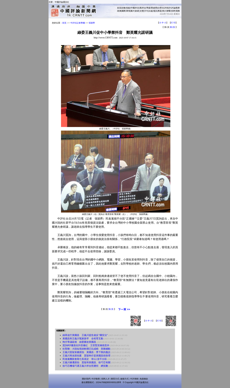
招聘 (173, 11)
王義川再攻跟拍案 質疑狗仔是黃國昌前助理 (86, 355)
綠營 (155, 8)
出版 (151, 11)
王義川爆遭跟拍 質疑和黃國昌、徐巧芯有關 (86, 362)
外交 (137, 8)
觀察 (178, 8)
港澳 (119, 11)
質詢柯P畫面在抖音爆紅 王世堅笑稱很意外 (86, 345)
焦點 (128, 8)
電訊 (155, 11)
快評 (169, 8)
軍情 (128, 11)
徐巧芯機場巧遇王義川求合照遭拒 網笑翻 (85, 366)
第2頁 (172, 27)
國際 (123, 11)
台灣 (146, 8)
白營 (160, 8)
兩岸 (142, 8)
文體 (142, 11)
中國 (133, 8)
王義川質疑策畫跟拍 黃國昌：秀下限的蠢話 (86, 352)
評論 (173, 8)
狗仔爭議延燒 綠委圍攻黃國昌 (79, 342)
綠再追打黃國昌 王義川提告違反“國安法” (85, 335)
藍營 (151, 8)
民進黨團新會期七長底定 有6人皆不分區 (85, 359)
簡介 (164, 11)
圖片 (133, 11)
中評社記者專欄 (77, 23)
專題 (160, 11)
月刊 (146, 11)
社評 (164, 8)
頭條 (123, 8)
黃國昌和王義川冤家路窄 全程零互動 (83, 338)
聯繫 (169, 11)
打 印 (173, 23)
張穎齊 (92, 23)
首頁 (119, 8)
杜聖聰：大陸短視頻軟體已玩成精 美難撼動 (86, 349)
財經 (137, 11)
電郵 (178, 11)
